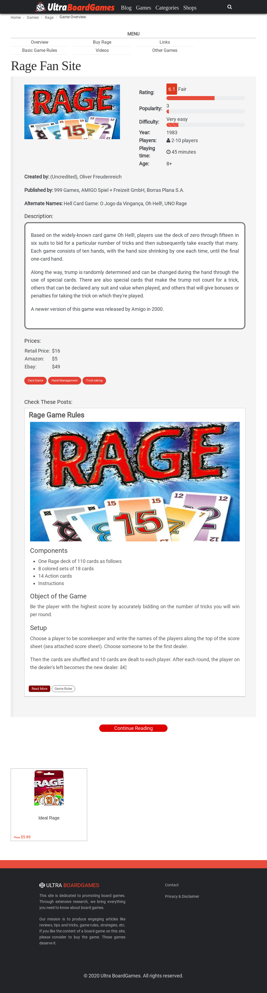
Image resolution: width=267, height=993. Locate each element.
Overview (39, 42)
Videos (102, 50)
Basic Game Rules (39, 50)
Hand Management (65, 380)
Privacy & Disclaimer (182, 896)
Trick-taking (94, 380)
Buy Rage (102, 42)
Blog (126, 8)
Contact (172, 885)
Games (143, 8)
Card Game (35, 380)
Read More (39, 689)
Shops (189, 8)
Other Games (164, 50)
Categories (167, 8)
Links (165, 42)
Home (16, 17)
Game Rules (63, 689)
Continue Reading (133, 728)
